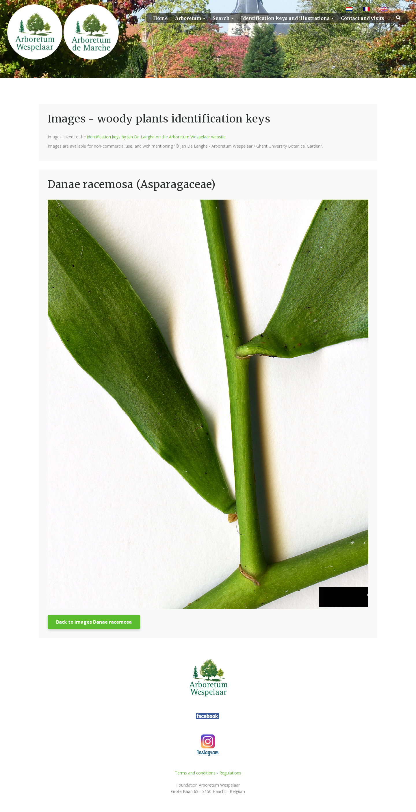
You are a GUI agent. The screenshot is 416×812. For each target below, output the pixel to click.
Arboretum (188, 18)
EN (391, 9)
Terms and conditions (195, 773)
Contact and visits (362, 18)
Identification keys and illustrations (285, 18)
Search (221, 18)
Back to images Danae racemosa (94, 622)
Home (160, 18)
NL (356, 9)
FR (374, 9)
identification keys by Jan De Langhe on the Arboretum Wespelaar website (156, 137)
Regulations (230, 773)
